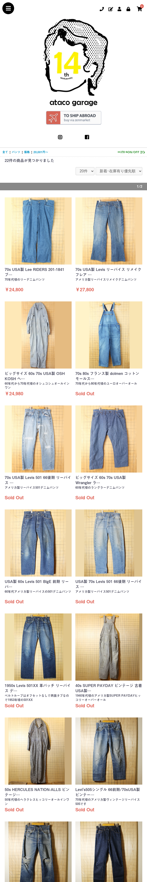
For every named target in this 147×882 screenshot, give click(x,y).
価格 (27, 152)
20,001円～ (40, 152)
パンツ (16, 152)
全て (5, 152)
